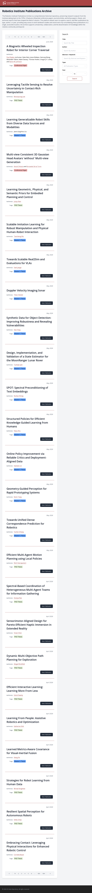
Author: (64, 47)
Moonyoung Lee (19, 97)
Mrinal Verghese (19, 789)
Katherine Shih (19, 726)
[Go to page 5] (28, 36)
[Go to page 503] (39, 36)
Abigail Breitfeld (19, 664)
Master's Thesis (19, 135)
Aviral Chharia (18, 166)
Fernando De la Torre (34, 166)
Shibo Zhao (18, 820)
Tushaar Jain (18, 365)
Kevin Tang (18, 497)
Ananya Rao (18, 598)
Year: (64, 70)
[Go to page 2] (18, 36)
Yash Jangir (18, 268)
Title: (64, 39)
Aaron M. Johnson (15, 62)
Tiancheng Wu (19, 236)
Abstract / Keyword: (68, 54)
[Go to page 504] (43, 36)
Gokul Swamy (18, 695)
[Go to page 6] (31, 36)
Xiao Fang (17, 330)
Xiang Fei (17, 757)
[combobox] (67, 74)
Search (74, 79)
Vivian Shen (18, 633)
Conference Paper (20, 65)
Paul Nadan (10, 57)
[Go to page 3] (21, 36)
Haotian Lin (18, 466)
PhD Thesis (18, 100)
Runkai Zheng (18, 396)
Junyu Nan (17, 201)
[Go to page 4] (25, 36)
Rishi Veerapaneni (20, 563)
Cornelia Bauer (19, 855)
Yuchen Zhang (19, 532)
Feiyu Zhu (17, 431)
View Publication (46, 70)
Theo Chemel (18, 295)
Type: (64, 62)
